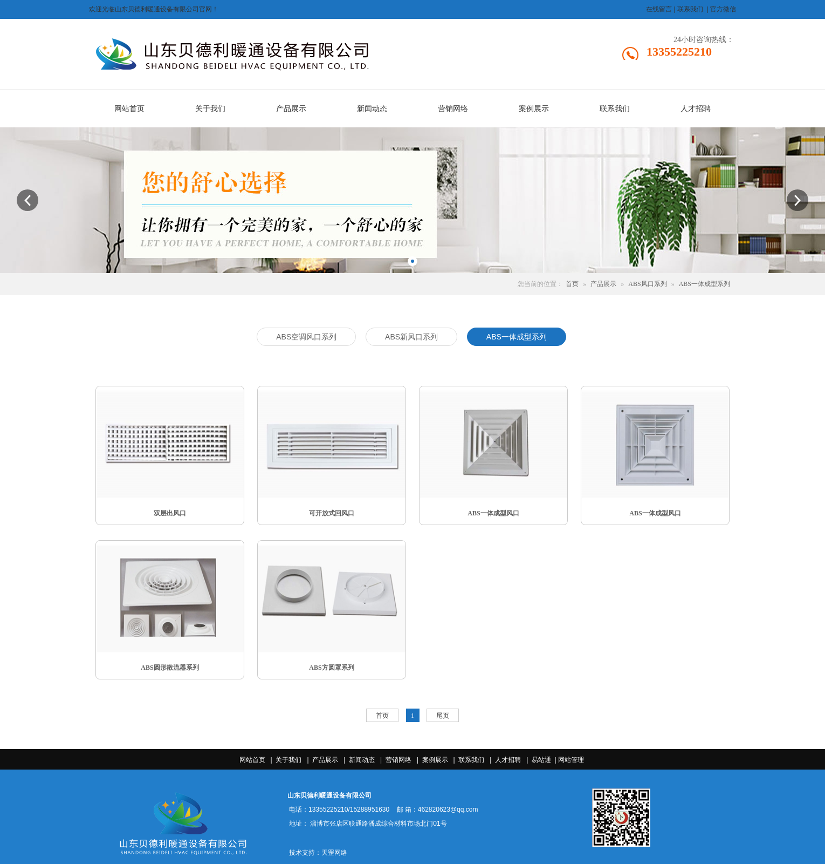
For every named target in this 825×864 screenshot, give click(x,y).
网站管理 (571, 760)
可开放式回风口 (331, 513)
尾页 (442, 715)
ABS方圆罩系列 (331, 667)
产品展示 (603, 284)
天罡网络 (334, 852)
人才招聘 (508, 760)
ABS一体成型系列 (704, 284)
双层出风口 (170, 513)
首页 (572, 284)
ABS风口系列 (647, 284)
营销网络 (398, 760)
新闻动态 (362, 760)
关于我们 (288, 760)
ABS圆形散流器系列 (169, 667)
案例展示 (435, 760)
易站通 (545, 760)
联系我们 (471, 760)
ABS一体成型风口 (493, 513)
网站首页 (252, 760)
